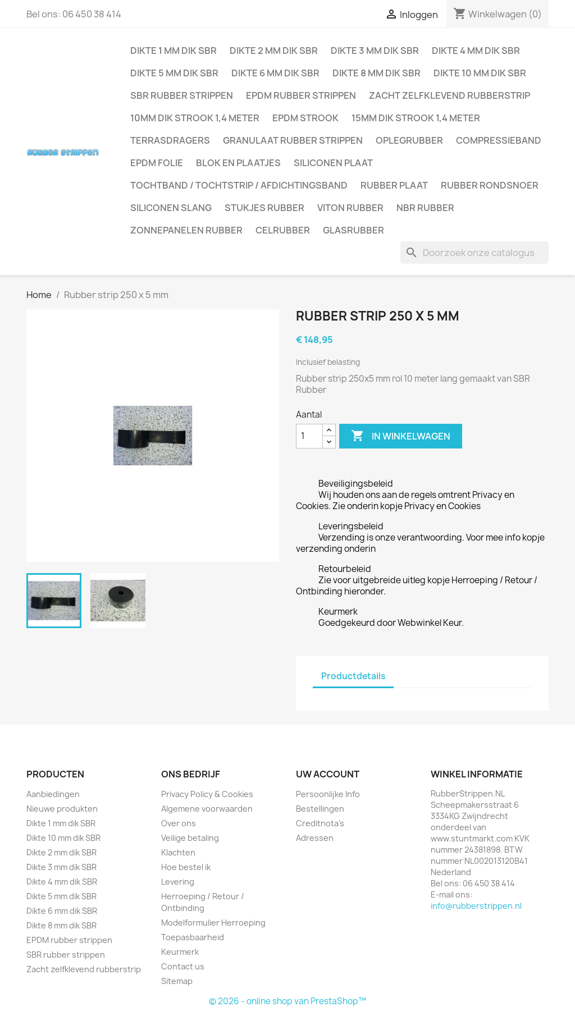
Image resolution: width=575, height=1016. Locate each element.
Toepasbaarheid (192, 937)
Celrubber (282, 230)
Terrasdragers (170, 140)
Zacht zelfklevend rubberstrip (449, 95)
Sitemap (177, 981)
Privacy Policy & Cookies (207, 794)
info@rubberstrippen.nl (476, 905)
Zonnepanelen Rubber (186, 230)
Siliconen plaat (333, 163)
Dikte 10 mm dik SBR (479, 73)
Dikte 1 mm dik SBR (173, 50)
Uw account (327, 774)
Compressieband (498, 140)
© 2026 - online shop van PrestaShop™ (287, 1001)
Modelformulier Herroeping (213, 922)
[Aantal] (309, 436)
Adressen (315, 837)
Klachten (178, 852)
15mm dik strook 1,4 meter (416, 118)
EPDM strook (305, 118)
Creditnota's (320, 823)
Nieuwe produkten (62, 808)
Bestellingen (320, 808)
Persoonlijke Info (328, 794)
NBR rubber (425, 208)
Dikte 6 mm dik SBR (275, 73)
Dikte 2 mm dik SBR (274, 50)
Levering (177, 881)
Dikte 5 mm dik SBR (174, 73)
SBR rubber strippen (181, 95)
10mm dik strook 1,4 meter (194, 118)
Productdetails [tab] (353, 676)
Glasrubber (353, 230)
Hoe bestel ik (186, 867)
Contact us (182, 966)
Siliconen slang (171, 208)
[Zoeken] (474, 252)
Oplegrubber (409, 140)
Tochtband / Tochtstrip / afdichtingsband (239, 185)
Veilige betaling (190, 837)
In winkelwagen (400, 436)
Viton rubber (350, 208)
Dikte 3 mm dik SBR (375, 50)
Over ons (178, 823)
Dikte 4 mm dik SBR (476, 50)
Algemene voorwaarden (207, 808)
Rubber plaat (394, 185)
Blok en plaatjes (238, 163)
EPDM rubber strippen (301, 95)
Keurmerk (180, 951)
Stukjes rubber (264, 208)
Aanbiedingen (53, 794)
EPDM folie (156, 163)
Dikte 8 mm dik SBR (376, 73)
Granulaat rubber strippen (293, 140)
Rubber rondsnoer (490, 185)
